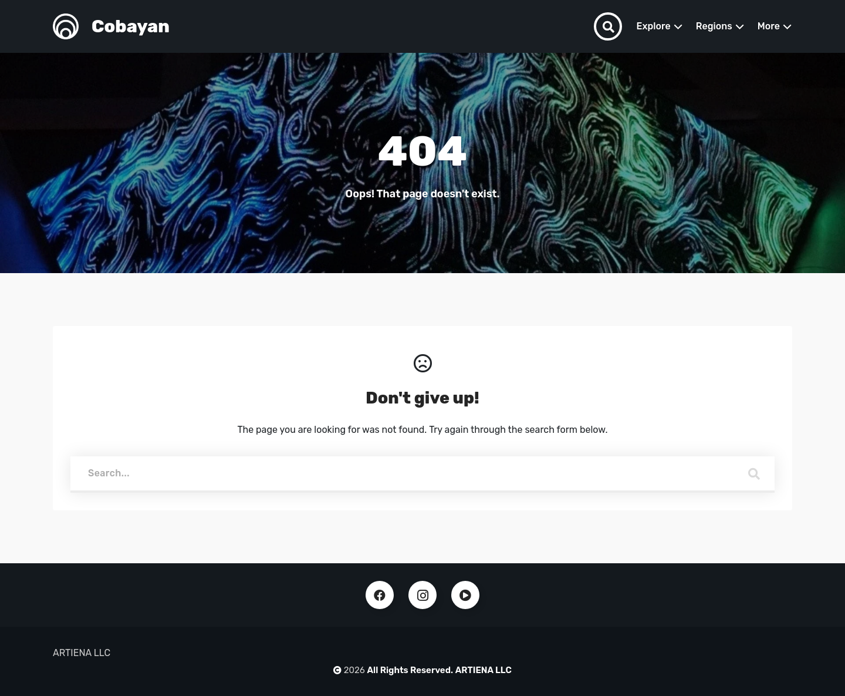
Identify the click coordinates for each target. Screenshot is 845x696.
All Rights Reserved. (410, 670)
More (769, 26)
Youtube (465, 595)
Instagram (422, 595)
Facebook (380, 595)
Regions (714, 26)
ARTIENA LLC (483, 670)
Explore (653, 26)
